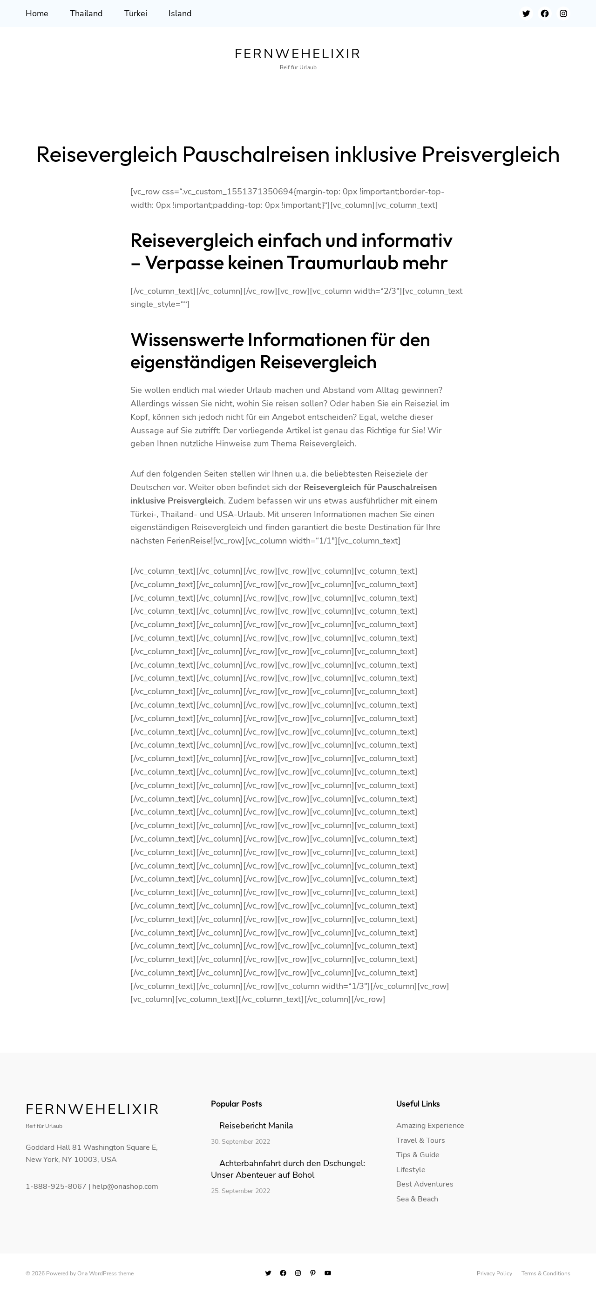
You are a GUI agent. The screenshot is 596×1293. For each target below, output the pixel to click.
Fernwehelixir (298, 54)
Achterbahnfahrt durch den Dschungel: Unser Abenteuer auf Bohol (288, 1169)
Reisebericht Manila (256, 1125)
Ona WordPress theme (105, 1273)
